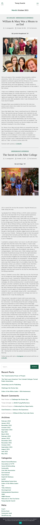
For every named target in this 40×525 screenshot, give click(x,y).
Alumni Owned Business (9, 462)
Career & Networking (8, 466)
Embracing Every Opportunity (23, 406)
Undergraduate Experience (24, 17)
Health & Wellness (7, 477)
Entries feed (5, 511)
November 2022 (6, 425)
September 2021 (6, 447)
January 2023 (5, 423)
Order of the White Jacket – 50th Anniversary (16, 391)
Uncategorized (6, 490)
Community (5, 468)
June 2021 (4, 451)
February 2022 (6, 436)
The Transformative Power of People (13, 376)
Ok (20, 522)
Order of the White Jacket (9, 483)
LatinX (3, 479)
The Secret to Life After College (20, 154)
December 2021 (6, 440)
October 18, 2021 (21, 28)
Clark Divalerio (6, 410)
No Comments (33, 28)
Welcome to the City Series (10, 499)
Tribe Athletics (6, 488)
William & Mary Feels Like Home (23, 413)
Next (35, 185)
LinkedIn (19, 144)
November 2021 (6, 443)
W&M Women (5, 496)
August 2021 (5, 449)
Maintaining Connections (9, 481)
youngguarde (10, 28)
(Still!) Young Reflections (22, 403)
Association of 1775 (7, 464)
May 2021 (4, 454)
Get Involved (11, 17)
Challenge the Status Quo (9, 388)
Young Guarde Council (8, 501)
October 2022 (5, 427)
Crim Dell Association (8, 470)
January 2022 (5, 438)
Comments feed (6, 513)
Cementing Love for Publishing (11, 384)
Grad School (5, 475)
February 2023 (6, 421)
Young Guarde (20, 3)
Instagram (20, 356)
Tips (2, 486)
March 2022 (5, 434)
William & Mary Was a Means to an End (20, 23)
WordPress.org (6, 515)
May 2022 (4, 432)
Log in (3, 509)
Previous (3, 185)
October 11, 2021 (21, 158)
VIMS (3, 494)
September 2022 (6, 430)
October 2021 (5, 445)
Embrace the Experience (20, 410)
